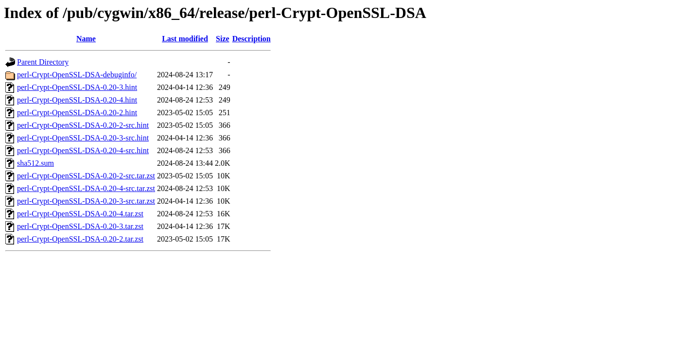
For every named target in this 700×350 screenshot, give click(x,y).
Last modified (185, 39)
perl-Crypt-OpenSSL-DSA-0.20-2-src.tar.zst (86, 176)
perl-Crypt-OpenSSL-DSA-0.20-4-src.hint (83, 150)
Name (86, 39)
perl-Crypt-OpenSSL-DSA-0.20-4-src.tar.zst (86, 188)
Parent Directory (43, 62)
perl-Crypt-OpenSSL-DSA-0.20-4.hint (77, 100)
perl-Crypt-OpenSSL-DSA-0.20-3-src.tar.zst (86, 201)
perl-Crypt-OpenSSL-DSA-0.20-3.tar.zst (80, 226)
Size (222, 39)
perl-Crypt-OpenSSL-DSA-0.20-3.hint (77, 87)
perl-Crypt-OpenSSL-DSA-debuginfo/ (77, 74)
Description (251, 39)
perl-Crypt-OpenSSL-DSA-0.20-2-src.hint (83, 125)
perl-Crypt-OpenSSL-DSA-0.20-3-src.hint (83, 138)
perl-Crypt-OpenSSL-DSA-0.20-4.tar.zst (80, 214)
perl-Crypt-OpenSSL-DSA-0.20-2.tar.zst (80, 239)
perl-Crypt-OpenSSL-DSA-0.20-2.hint (77, 112)
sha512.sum (35, 163)
